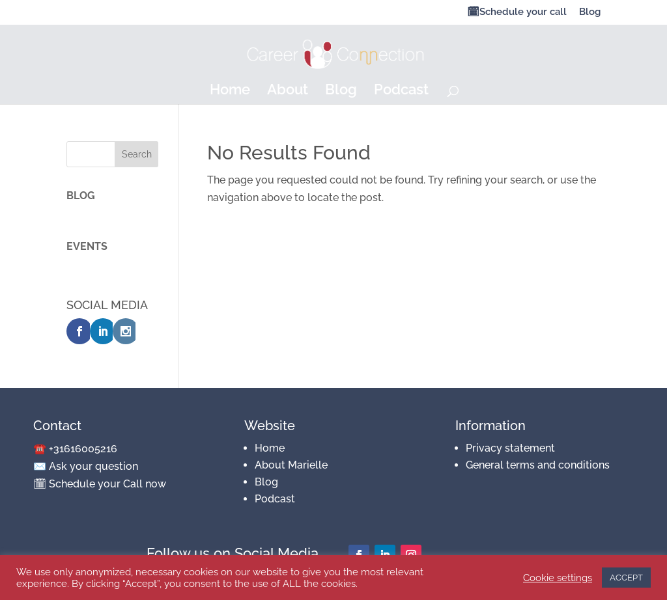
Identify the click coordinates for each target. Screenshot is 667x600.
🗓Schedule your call (517, 12)
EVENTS (86, 246)
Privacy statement (510, 448)
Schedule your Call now (107, 484)
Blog (590, 12)
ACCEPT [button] (626, 577)
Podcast (401, 91)
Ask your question (93, 466)
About (287, 91)
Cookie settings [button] (557, 577)
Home (230, 91)
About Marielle (291, 465)
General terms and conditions (538, 465)
